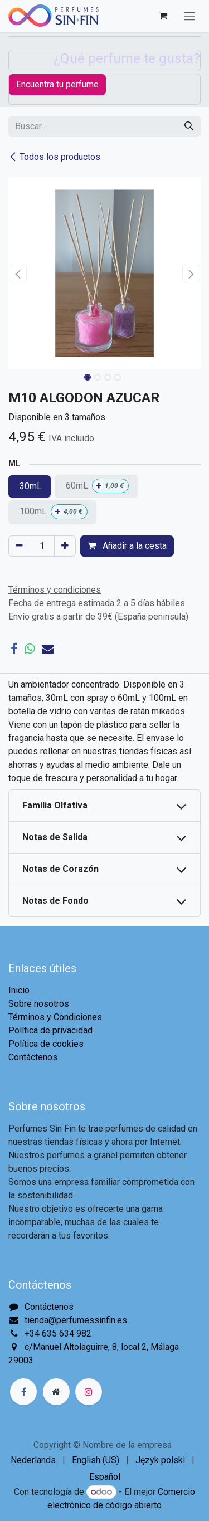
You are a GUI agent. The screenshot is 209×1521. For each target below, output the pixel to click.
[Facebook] (14, 649)
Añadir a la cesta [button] (127, 545)
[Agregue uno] (65, 546)
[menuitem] (33, 1460)
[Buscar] (189, 126)
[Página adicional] (56, 1391)
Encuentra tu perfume (57, 84)
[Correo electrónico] (48, 649)
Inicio (19, 990)
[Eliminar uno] (19, 546)
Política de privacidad (50, 1030)
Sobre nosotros (38, 1003)
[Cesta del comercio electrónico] (163, 15)
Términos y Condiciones (55, 1017)
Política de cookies (46, 1044)
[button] (18, 273)
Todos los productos (54, 157)
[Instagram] (88, 1391)
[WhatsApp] (30, 649)
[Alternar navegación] (189, 15)
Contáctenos (32, 1057)
